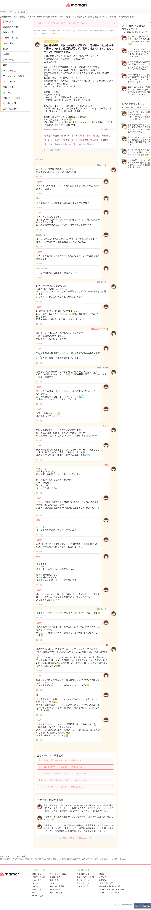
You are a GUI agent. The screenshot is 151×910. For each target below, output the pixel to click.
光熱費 (95, 140)
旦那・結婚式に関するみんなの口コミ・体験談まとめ (60, 760)
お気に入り (109, 129)
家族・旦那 (8, 87)
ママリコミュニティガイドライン (113, 889)
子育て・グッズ (10, 38)
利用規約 (103, 880)
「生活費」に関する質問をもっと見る (75, 838)
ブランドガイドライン (86, 877)
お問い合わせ (104, 877)
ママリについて (83, 874)
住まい (6, 49)
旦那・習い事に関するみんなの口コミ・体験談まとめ (60, 767)
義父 (91, 144)
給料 (69, 144)
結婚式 (107, 136)
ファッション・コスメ (13, 76)
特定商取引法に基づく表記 (110, 886)
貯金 (57, 136)
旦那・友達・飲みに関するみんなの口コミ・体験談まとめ (62, 773)
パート (49, 140)
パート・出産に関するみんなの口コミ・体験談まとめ (60, 787)
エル (76, 136)
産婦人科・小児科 (11, 98)
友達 (67, 140)
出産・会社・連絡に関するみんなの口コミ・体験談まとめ (62, 780)
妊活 (5, 65)
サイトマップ (82, 886)
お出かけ (7, 92)
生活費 (85, 140)
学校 (98, 136)
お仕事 (6, 54)
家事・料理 (8, 59)
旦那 (49, 136)
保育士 (106, 140)
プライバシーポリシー (108, 883)
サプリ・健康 (9, 70)
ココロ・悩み (9, 81)
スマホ (49, 144)
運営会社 (103, 874)
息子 (59, 140)
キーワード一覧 (83, 880)
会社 (76, 140)
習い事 (66, 136)
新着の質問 (8, 21)
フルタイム (80, 144)
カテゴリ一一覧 (83, 883)
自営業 (60, 144)
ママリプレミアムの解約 (109, 893)
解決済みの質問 (10, 27)
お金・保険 (8, 43)
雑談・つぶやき (10, 109)
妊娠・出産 (8, 32)
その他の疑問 (9, 103)
